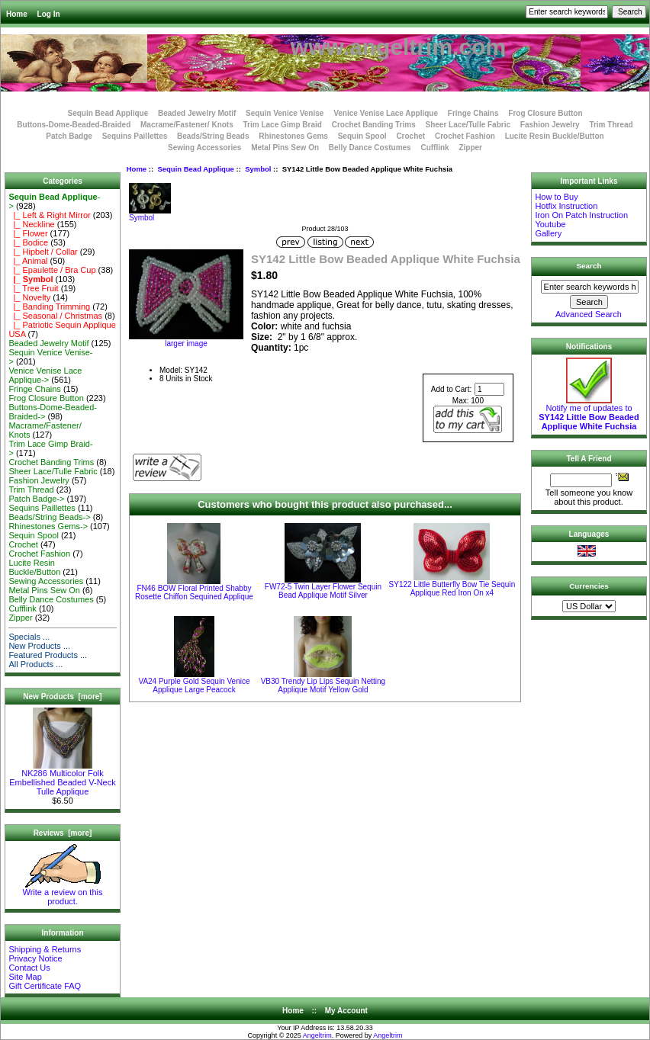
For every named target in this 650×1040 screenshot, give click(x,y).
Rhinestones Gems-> (48, 526)
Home (16, 14)
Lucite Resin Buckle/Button (554, 136)
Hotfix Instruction (566, 205)
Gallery (548, 233)
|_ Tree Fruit (33, 288)
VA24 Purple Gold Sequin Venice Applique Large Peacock (193, 685)
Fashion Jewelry (550, 124)
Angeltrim (317, 1035)
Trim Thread (610, 124)
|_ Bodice (28, 242)
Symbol (258, 169)
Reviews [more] (63, 833)
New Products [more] (62, 696)
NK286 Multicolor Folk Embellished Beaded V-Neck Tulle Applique (62, 778)
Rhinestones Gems (293, 136)
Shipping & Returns (44, 949)
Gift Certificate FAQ (44, 985)
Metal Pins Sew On (285, 147)
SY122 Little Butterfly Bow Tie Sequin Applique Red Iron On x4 (452, 588)
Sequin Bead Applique (195, 169)
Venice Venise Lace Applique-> (45, 375)
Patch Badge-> (36, 498)
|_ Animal (27, 260)
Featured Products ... (47, 655)
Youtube (550, 224)
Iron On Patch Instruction (581, 215)
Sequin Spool (362, 136)
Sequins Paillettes (135, 136)
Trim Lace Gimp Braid (282, 124)
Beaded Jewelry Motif (197, 113)
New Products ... (39, 645)
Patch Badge (69, 136)
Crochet (410, 136)
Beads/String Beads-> (49, 517)
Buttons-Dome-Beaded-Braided (73, 124)
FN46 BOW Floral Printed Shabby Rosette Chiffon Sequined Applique (194, 592)
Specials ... (29, 636)
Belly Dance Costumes (370, 147)
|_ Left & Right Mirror (49, 215)
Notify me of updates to (589, 413)
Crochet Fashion (465, 136)
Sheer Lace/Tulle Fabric (467, 124)
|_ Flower (27, 233)
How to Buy (556, 196)
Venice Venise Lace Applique (385, 113)
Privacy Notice (35, 958)
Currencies (589, 586)
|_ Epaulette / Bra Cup (51, 269)
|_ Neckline (31, 224)
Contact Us (29, 967)
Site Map (24, 976)
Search (589, 266)
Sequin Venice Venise (284, 113)
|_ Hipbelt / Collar (42, 251)
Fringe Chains (473, 113)
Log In (48, 14)
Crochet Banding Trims (374, 124)
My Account (346, 1010)
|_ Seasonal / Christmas (55, 315)
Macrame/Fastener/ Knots (186, 124)
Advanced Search (588, 314)
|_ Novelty (29, 297)
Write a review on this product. (63, 893)
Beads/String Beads (213, 136)
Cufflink (434, 147)
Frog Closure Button (545, 113)
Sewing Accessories (204, 147)
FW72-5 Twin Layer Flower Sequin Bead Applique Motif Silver (323, 591)
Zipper (470, 147)
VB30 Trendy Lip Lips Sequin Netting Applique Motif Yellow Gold (323, 685)
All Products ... (35, 664)
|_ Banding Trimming (49, 306)
